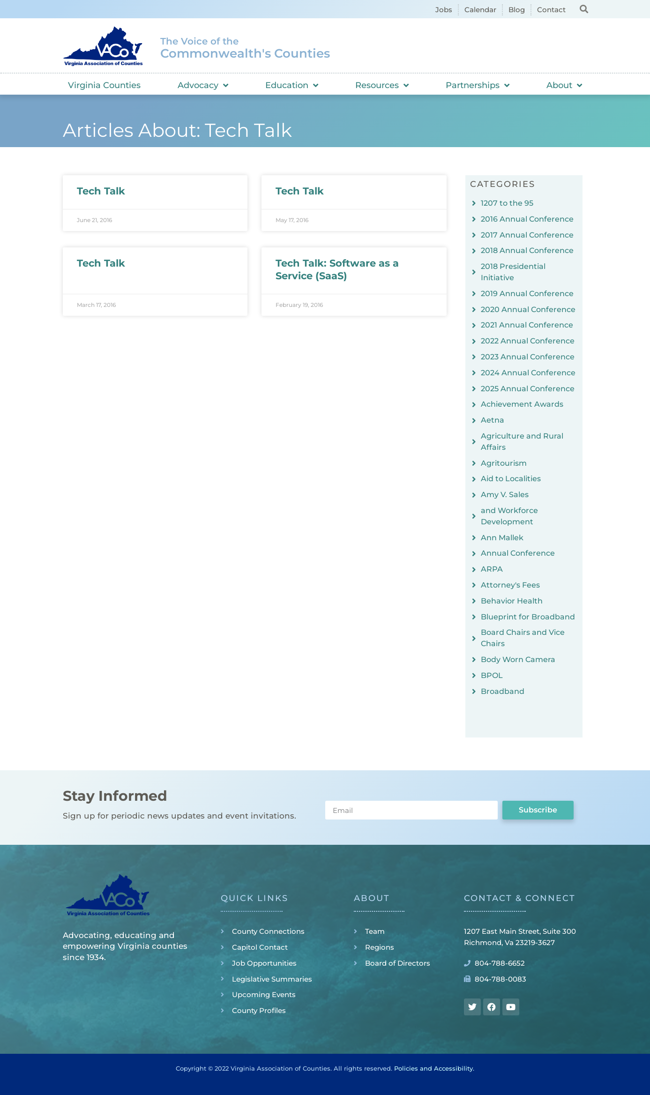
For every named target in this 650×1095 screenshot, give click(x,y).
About (564, 85)
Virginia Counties (104, 85)
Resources (382, 85)
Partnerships (477, 85)
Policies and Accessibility (433, 1068)
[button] (584, 8)
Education (291, 85)
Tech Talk (101, 191)
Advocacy (203, 85)
